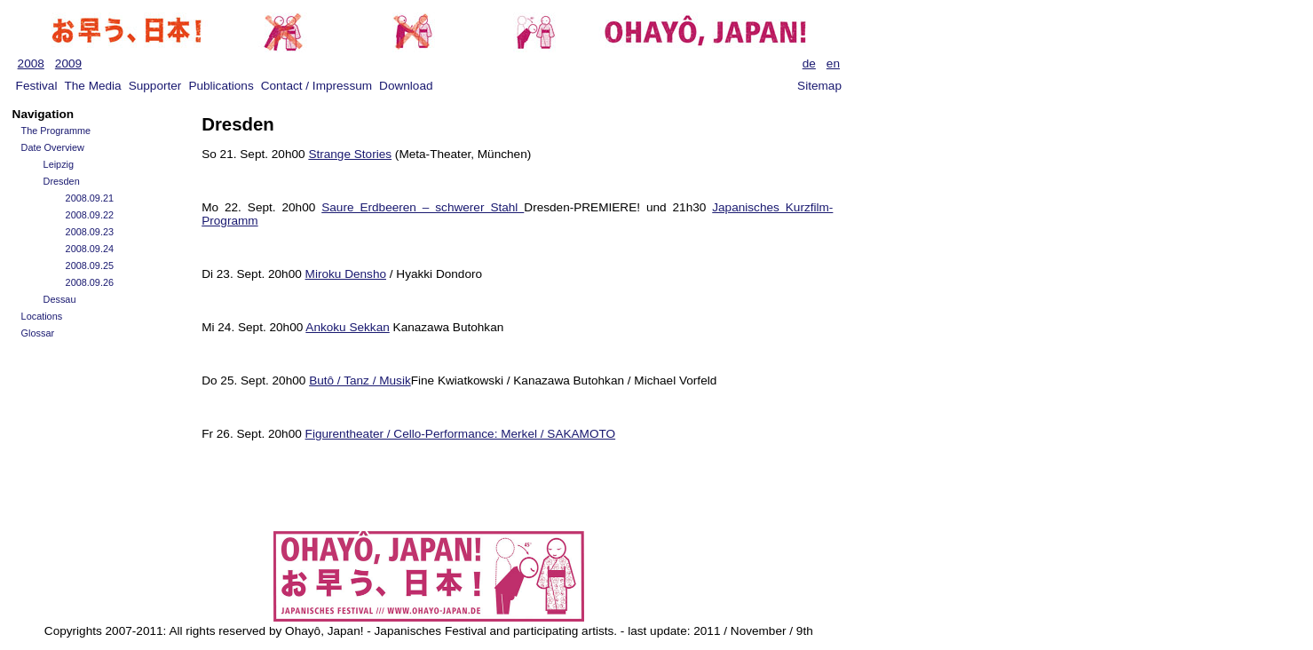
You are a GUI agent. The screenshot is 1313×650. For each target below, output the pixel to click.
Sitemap (819, 85)
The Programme (56, 130)
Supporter (155, 85)
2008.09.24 (90, 248)
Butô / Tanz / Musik (360, 380)
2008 (31, 63)
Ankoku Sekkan (347, 327)
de (809, 63)
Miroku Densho (345, 274)
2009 (68, 63)
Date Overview (52, 147)
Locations (42, 316)
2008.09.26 (90, 282)
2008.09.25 (90, 265)
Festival (37, 85)
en (833, 63)
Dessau (60, 299)
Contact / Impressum (316, 85)
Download (405, 85)
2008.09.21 (90, 198)
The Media (92, 85)
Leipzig (59, 164)
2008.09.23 (90, 231)
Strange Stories (350, 154)
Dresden (62, 181)
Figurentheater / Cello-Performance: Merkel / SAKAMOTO (460, 433)
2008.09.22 (90, 215)
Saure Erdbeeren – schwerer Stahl (422, 207)
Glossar (37, 333)
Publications (220, 85)
